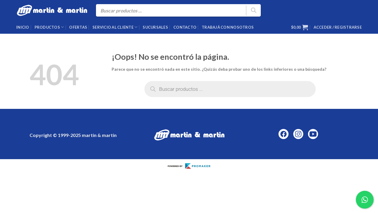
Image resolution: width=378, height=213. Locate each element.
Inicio (22, 27)
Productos (49, 27)
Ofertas (78, 27)
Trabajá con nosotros (228, 27)
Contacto (184, 27)
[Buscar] (253, 10)
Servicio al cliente (114, 27)
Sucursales (155, 27)
